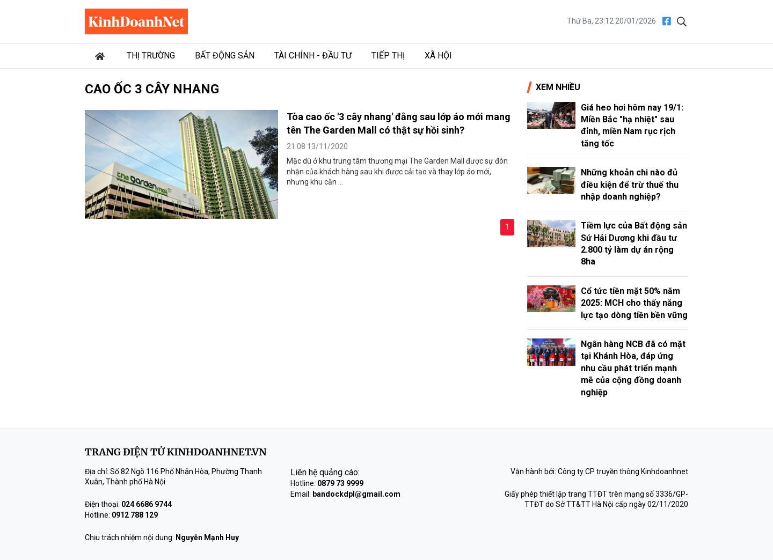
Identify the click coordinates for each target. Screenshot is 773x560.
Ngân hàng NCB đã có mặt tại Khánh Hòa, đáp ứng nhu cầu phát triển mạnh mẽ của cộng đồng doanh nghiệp (633, 368)
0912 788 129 (135, 515)
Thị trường (151, 55)
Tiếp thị (388, 55)
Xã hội (438, 55)
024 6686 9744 (146, 504)
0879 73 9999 (340, 483)
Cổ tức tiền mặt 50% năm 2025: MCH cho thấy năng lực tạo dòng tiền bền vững (634, 303)
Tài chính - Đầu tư (313, 55)
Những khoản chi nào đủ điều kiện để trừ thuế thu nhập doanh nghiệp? (630, 184)
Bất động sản (224, 55)
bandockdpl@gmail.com (356, 494)
